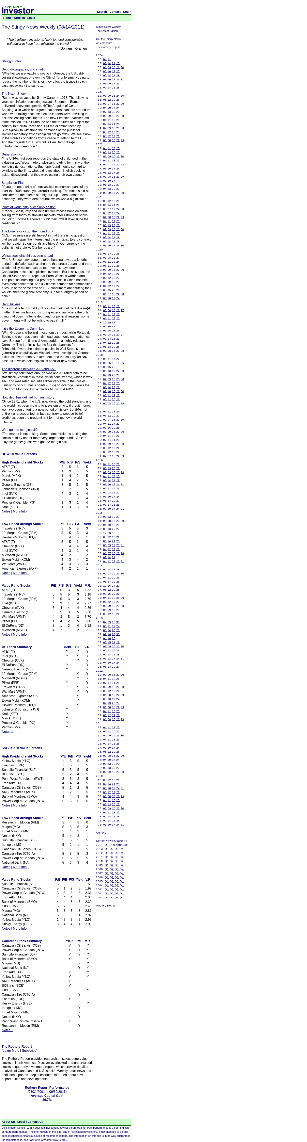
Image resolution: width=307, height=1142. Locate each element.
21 (113, 63)
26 (118, 99)
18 (113, 148)
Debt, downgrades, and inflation (24, 69)
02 (105, 115)
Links (31, 17)
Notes (6, 511)
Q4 (122, 848)
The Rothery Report (108, 47)
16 (113, 67)
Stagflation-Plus (13, 182)
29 (122, 103)
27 (118, 63)
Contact (115, 11)
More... (63, 1139)
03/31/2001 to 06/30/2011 (47, 1091)
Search (102, 11)
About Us (8, 1121)
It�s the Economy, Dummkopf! (24, 328)
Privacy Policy (106, 905)
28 (118, 75)
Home (7, 17)
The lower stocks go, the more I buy (27, 231)
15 (113, 103)
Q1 (107, 844)
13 (109, 111)
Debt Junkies (11, 304)
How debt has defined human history (28, 397)
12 (109, 99)
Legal (21, 1121)
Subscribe (29, 1050)
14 (109, 63)
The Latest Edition (107, 30)
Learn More (11, 1050)
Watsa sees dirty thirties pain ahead (27, 255)
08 (109, 140)
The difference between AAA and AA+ (29, 369)
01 (105, 67)
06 (105, 152)
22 (118, 67)
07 (105, 63)
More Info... (21, 511)
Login (127, 11)
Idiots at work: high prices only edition (29, 207)
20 (113, 111)
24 (118, 79)
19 (113, 71)
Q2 (112, 848)
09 (109, 67)
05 (105, 71)
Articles (19, 17)
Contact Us (35, 1121)
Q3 (117, 848)
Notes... (7, 731)
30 (122, 67)
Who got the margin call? (19, 429)
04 (105, 59)
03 (105, 79)
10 (109, 71)
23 (118, 115)
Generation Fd (12, 154)
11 (109, 59)
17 (113, 79)
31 (122, 79)
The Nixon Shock (14, 93)
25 (118, 71)
